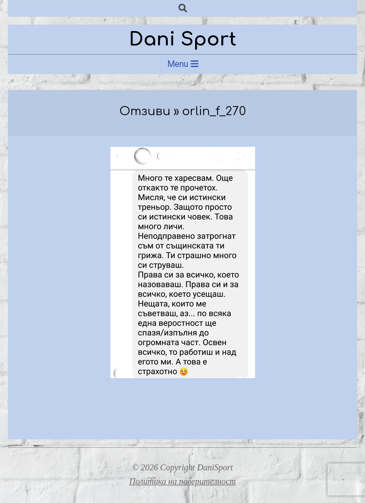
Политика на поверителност (182, 481)
